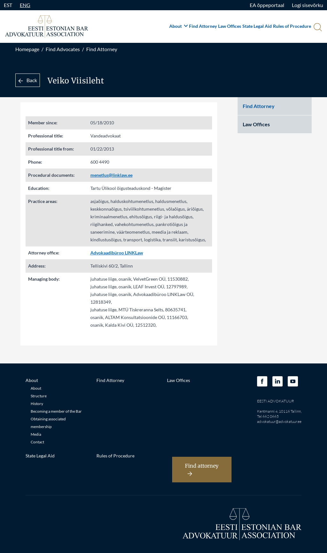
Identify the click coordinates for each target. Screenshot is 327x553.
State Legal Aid (257, 26)
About (178, 26)
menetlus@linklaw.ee (111, 175)
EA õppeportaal (267, 5)
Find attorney (201, 469)
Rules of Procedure (292, 26)
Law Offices (229, 26)
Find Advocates (63, 49)
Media (36, 434)
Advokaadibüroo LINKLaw (116, 252)
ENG (25, 5)
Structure (39, 395)
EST (8, 5)
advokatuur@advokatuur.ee (279, 421)
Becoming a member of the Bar (56, 411)
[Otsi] (317, 28)
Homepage (27, 49)
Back (27, 80)
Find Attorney (203, 26)
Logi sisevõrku (307, 5)
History (37, 403)
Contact (37, 442)
